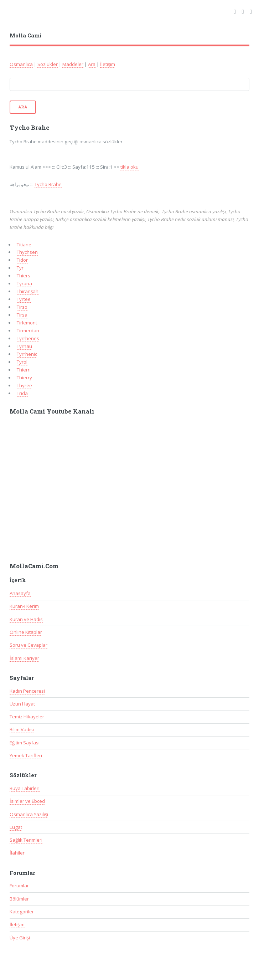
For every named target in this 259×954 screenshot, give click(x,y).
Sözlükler (47, 64)
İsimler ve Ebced (27, 801)
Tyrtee (24, 299)
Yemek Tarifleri (26, 755)
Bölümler (19, 899)
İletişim (107, 64)
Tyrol (22, 362)
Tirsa (22, 315)
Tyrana (24, 283)
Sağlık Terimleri (26, 840)
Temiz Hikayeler (27, 716)
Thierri (24, 369)
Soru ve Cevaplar (28, 645)
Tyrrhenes (28, 338)
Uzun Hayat (22, 704)
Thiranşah (27, 291)
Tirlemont (27, 322)
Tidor (22, 260)
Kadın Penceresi (27, 691)
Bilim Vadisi (22, 729)
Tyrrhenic (27, 354)
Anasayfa (20, 593)
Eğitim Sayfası (25, 742)
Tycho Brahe (48, 184)
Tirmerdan (28, 330)
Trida (22, 393)
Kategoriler (22, 911)
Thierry (24, 377)
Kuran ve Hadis (26, 619)
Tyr (20, 268)
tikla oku (129, 167)
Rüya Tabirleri (25, 788)
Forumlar (19, 885)
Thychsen (27, 252)
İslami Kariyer (24, 658)
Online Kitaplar (26, 632)
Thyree (24, 385)
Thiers (23, 275)
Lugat (16, 827)
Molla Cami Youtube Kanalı (52, 411)
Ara (91, 64)
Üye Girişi (20, 937)
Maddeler (72, 64)
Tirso (22, 307)
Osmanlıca (21, 64)
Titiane (24, 244)
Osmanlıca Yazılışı (29, 814)
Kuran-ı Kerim (24, 606)
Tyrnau (24, 346)
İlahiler (17, 853)
